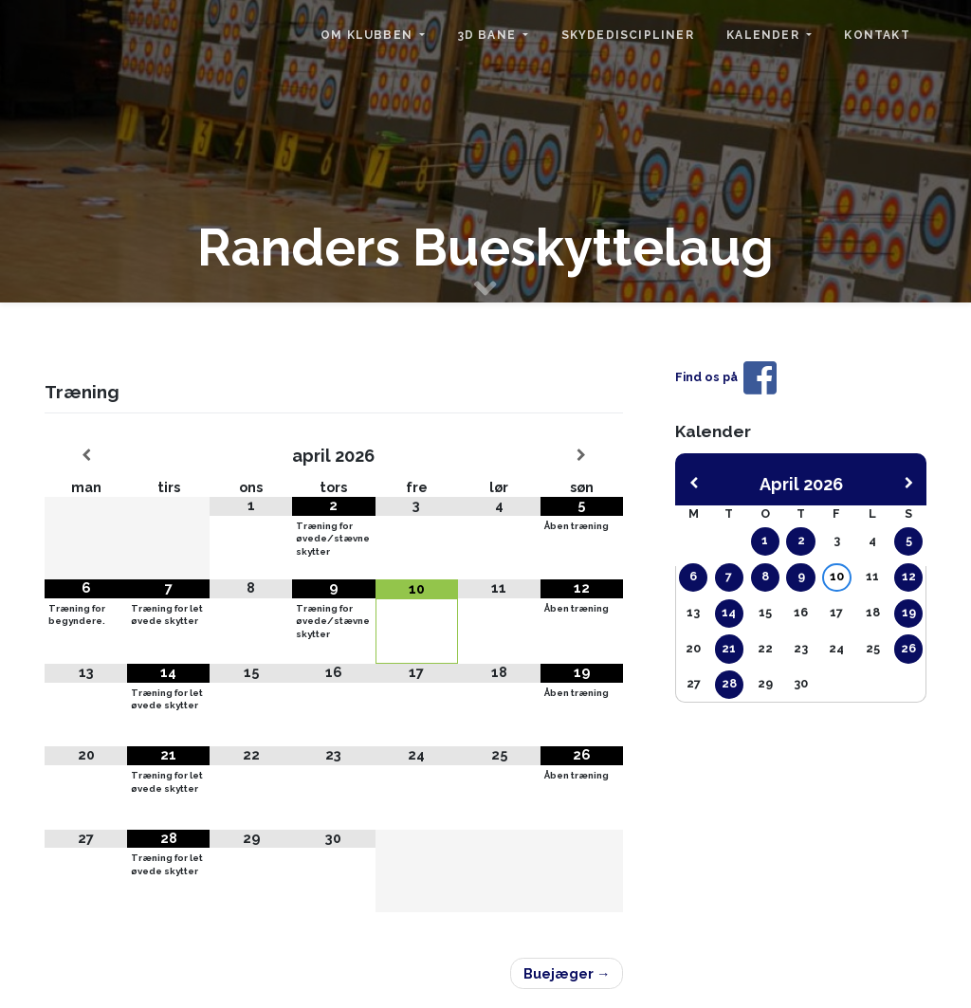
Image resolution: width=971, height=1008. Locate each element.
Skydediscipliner (627, 35)
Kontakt (876, 35)
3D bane (489, 35)
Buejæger (558, 973)
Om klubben (368, 35)
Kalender (764, 35)
